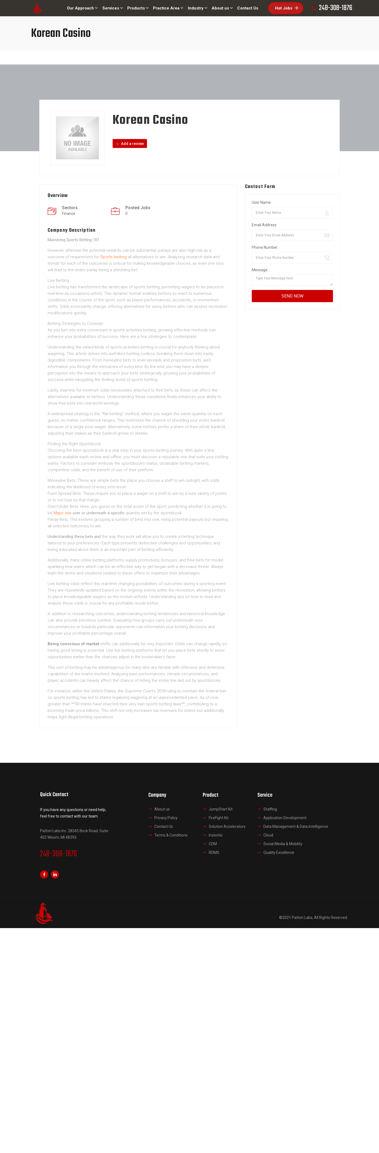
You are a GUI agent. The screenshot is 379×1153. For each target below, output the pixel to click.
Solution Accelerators (227, 826)
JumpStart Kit (221, 809)
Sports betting (113, 256)
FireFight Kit (218, 818)
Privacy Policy (166, 818)
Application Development (284, 818)
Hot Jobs (286, 8)
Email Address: (264, 225)
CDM (213, 844)
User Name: (262, 202)
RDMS (214, 852)
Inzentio (216, 835)
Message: (260, 270)
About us (162, 809)
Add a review (130, 143)
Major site (62, 513)
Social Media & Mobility (282, 844)
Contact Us (163, 826)
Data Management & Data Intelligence (295, 826)
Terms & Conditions (171, 835)
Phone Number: (265, 247)
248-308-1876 (58, 854)
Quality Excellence (278, 852)
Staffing (270, 809)
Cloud (268, 835)
